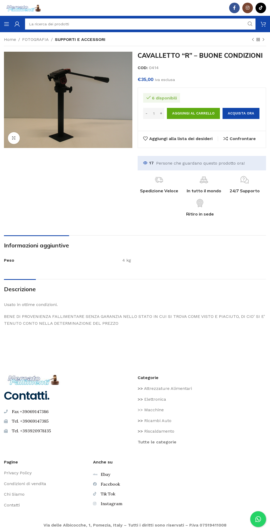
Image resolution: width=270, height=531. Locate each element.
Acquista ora (241, 113)
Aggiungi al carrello (193, 113)
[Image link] (33, 379)
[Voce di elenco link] (202, 388)
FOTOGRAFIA (35, 39)
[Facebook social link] (234, 8)
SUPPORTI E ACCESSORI (80, 39)
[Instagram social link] (247, 8)
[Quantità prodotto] (154, 113)
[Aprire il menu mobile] (6, 24)
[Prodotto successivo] (263, 39)
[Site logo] (24, 7)
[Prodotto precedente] (252, 39)
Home (10, 39)
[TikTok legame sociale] (260, 8)
